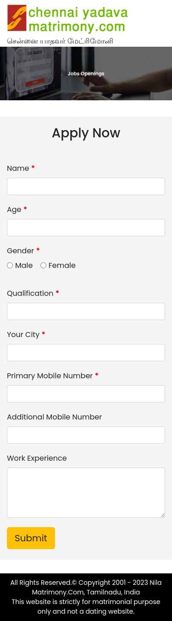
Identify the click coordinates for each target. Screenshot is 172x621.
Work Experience (37, 458)
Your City (26, 334)
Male (24, 265)
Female (62, 265)
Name (21, 168)
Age (17, 209)
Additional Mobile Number (54, 417)
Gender (23, 250)
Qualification (33, 293)
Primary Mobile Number (53, 375)
